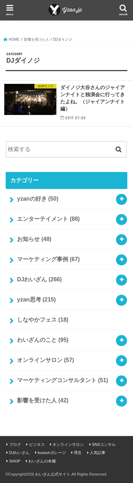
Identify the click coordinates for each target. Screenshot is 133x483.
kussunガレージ (52, 452)
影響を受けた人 (42, 400)
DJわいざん (39, 279)
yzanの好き (37, 199)
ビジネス (37, 444)
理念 (78, 452)
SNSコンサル (104, 444)
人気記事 (97, 452)
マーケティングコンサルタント (62, 380)
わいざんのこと (42, 340)
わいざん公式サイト (52, 474)
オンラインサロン (45, 360)
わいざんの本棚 (42, 461)
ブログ (15, 444)
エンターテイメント (48, 219)
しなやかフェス (42, 320)
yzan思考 (36, 300)
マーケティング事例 (48, 259)
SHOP (15, 461)
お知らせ (34, 239)
